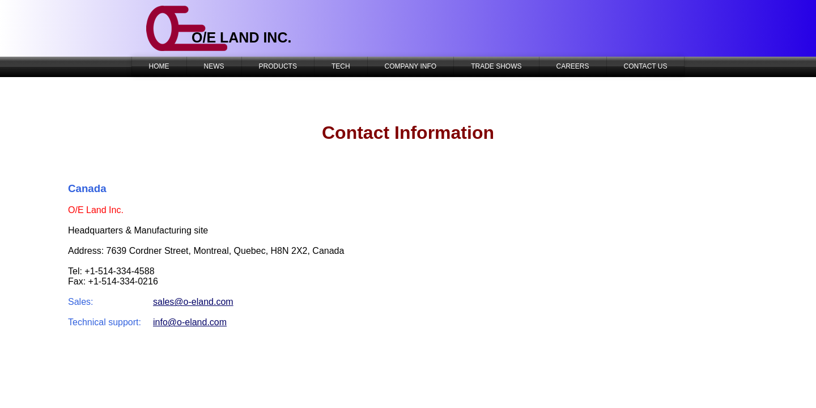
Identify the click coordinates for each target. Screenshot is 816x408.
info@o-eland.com (190, 322)
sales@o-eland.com (193, 302)
